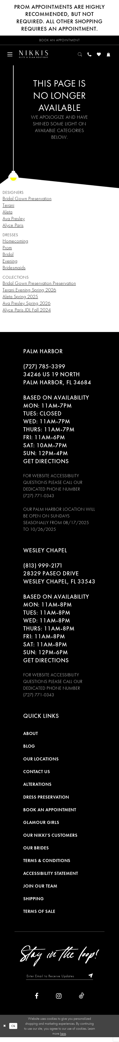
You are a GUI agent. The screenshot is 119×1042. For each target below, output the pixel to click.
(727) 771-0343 (38, 499)
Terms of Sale (39, 915)
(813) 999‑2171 (43, 569)
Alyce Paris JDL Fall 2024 (27, 313)
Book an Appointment (49, 813)
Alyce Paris (13, 229)
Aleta (7, 215)
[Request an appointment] (59, 41)
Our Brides (36, 851)
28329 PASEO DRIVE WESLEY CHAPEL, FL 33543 (59, 581)
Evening (10, 264)
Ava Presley (14, 222)
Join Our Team (40, 889)
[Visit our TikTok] (81, 1000)
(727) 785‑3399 (44, 370)
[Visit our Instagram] (58, 1001)
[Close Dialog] (5, 1031)
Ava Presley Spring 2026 (27, 307)
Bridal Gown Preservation (27, 202)
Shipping (33, 902)
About (30, 737)
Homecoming (15, 244)
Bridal (8, 258)
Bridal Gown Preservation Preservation (39, 287)
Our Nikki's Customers (50, 839)
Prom (7, 251)
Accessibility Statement (50, 877)
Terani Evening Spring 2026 (29, 293)
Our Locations (41, 762)
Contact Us (36, 775)
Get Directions (46, 464)
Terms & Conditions (47, 864)
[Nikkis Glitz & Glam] (38, 56)
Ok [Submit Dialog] (15, 1030)
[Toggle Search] (74, 56)
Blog (29, 749)
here (63, 1038)
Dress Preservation (46, 800)
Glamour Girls (41, 826)
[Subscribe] (94, 980)
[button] (11, 56)
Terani (8, 209)
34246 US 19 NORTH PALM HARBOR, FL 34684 (57, 382)
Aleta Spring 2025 (20, 300)
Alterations (37, 788)
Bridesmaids (14, 271)
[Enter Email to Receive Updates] (59, 980)
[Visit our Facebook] (36, 1001)
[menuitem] (11, 56)
